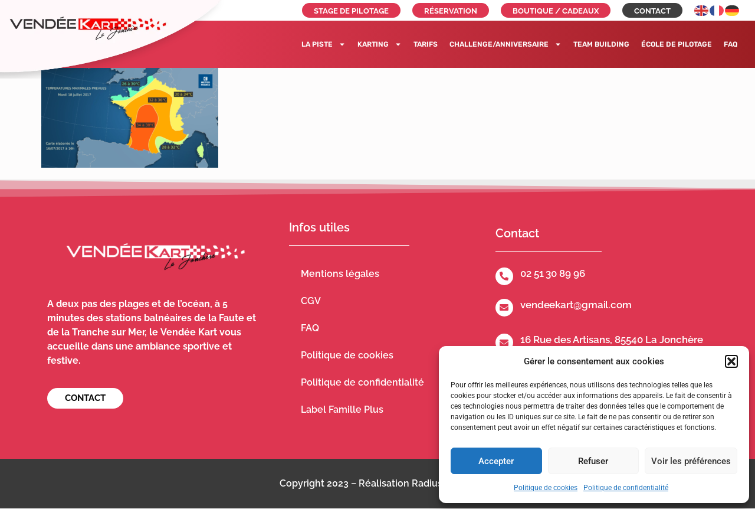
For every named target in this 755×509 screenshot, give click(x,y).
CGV (311, 300)
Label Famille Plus (342, 409)
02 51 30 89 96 (552, 273)
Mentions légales (340, 273)
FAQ (730, 44)
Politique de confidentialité (625, 488)
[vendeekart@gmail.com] (504, 308)
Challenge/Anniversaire (505, 44)
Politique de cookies (545, 488)
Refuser (593, 461)
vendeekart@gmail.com (576, 305)
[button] (731, 361)
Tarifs (425, 44)
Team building (601, 44)
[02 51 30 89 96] (504, 276)
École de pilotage (676, 44)
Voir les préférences (691, 461)
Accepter (496, 461)
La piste (323, 44)
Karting (379, 44)
